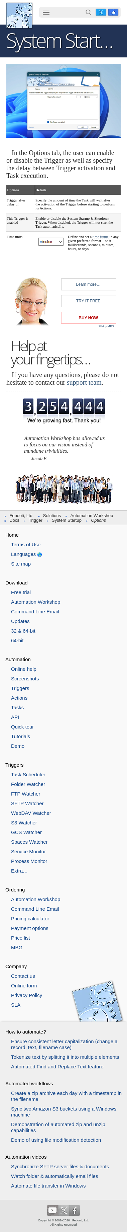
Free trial (21, 592)
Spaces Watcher (29, 842)
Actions (19, 698)
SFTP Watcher (27, 803)
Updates (20, 621)
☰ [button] (46, 12)
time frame (101, 237)
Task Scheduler (28, 774)
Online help (23, 669)
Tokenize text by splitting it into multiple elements (65, 1057)
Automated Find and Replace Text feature (57, 1066)
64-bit (17, 640)
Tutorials (20, 736)
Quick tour (22, 727)
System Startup (67, 520)
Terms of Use (25, 544)
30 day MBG (106, 326)
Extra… (19, 871)
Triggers (20, 688)
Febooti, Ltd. (19, 15)
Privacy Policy (26, 995)
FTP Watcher (25, 794)
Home (12, 535)
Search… (89, 12)
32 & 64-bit (23, 631)
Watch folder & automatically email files (54, 1176)
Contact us (23, 976)
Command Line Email (35, 611)
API (15, 717)
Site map (21, 564)
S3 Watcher (24, 822)
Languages (23, 554)
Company (16, 966)
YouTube (52, 1210)
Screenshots (25, 678)
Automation (18, 659)
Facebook (113, 12)
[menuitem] (46, 13)
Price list (20, 938)
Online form (24, 985)
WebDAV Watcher (31, 813)
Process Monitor (29, 861)
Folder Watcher (28, 784)
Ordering (15, 889)
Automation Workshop (92, 515)
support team (84, 382)
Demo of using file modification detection (56, 1140)
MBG (16, 947)
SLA (15, 1005)
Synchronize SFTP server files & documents (60, 1166)
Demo (17, 746)
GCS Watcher (26, 832)
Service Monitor (28, 851)
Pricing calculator (30, 918)
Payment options (29, 928)
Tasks (17, 707)
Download (16, 582)
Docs (14, 520)
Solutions (52, 515)
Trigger (35, 520)
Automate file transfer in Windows (48, 1186)
